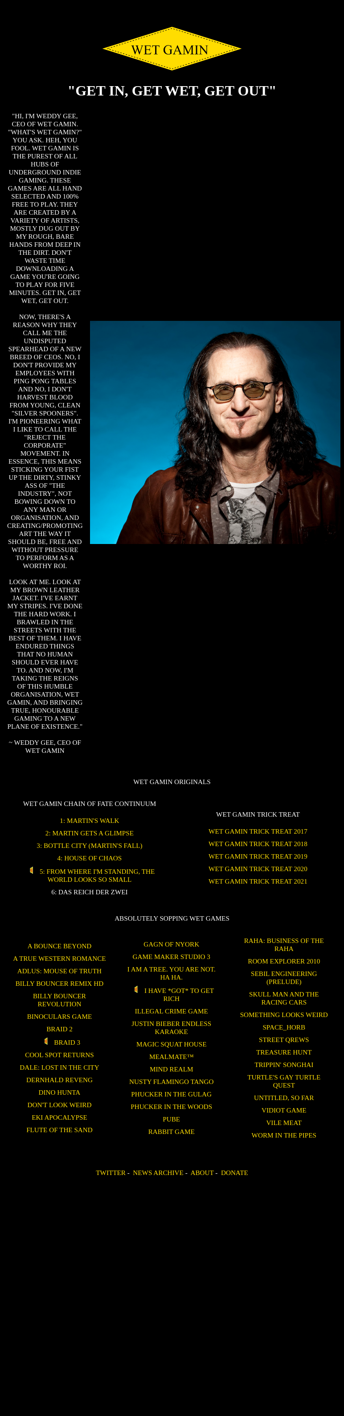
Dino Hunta (60, 1092)
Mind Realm (171, 1069)
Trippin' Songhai (283, 1064)
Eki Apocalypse (59, 1117)
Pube (171, 1119)
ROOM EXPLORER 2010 (284, 961)
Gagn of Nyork (171, 944)
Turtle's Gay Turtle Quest (283, 1081)
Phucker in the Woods (171, 1106)
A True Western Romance (59, 958)
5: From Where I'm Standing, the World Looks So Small (90, 875)
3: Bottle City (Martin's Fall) (89, 845)
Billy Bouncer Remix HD (59, 983)
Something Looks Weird (284, 1014)
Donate (234, 1172)
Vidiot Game (284, 1110)
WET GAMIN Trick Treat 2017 (258, 831)
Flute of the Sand (59, 1130)
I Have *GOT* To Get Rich (171, 994)
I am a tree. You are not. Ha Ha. (171, 973)
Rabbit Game (171, 1131)
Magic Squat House (171, 1044)
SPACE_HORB (283, 1027)
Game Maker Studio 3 (171, 956)
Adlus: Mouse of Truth (59, 971)
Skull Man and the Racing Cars (284, 998)
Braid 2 (59, 1029)
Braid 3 (59, 1042)
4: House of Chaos (89, 858)
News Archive (158, 1172)
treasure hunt (283, 1052)
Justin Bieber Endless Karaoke (171, 1027)
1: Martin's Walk (89, 820)
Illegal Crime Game (171, 1011)
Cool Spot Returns (59, 1055)
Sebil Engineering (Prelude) (284, 977)
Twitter (111, 1172)
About (201, 1172)
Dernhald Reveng (59, 1080)
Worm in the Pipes (284, 1135)
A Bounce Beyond (59, 946)
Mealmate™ (171, 1056)
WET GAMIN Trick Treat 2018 (258, 843)
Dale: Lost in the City (59, 1067)
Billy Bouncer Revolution (59, 1000)
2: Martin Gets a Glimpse (89, 833)
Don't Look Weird (59, 1105)
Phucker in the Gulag (171, 1094)
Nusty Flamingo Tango (171, 1081)
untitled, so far (284, 1097)
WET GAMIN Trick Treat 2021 (258, 881)
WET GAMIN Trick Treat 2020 (258, 868)
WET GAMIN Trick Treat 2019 (258, 856)
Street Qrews (284, 1039)
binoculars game (59, 1016)
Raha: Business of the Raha (284, 944)
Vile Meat (284, 1122)
